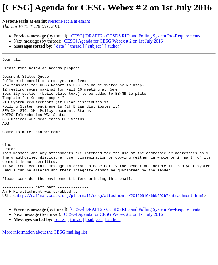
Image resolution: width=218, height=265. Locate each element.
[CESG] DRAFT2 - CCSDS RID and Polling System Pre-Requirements (135, 35)
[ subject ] (94, 46)
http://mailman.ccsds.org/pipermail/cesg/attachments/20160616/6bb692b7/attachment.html (110, 223)
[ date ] (60, 46)
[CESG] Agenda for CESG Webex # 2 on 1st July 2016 (112, 41)
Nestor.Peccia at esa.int (69, 21)
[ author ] (113, 46)
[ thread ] (76, 46)
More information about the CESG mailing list (44, 260)
